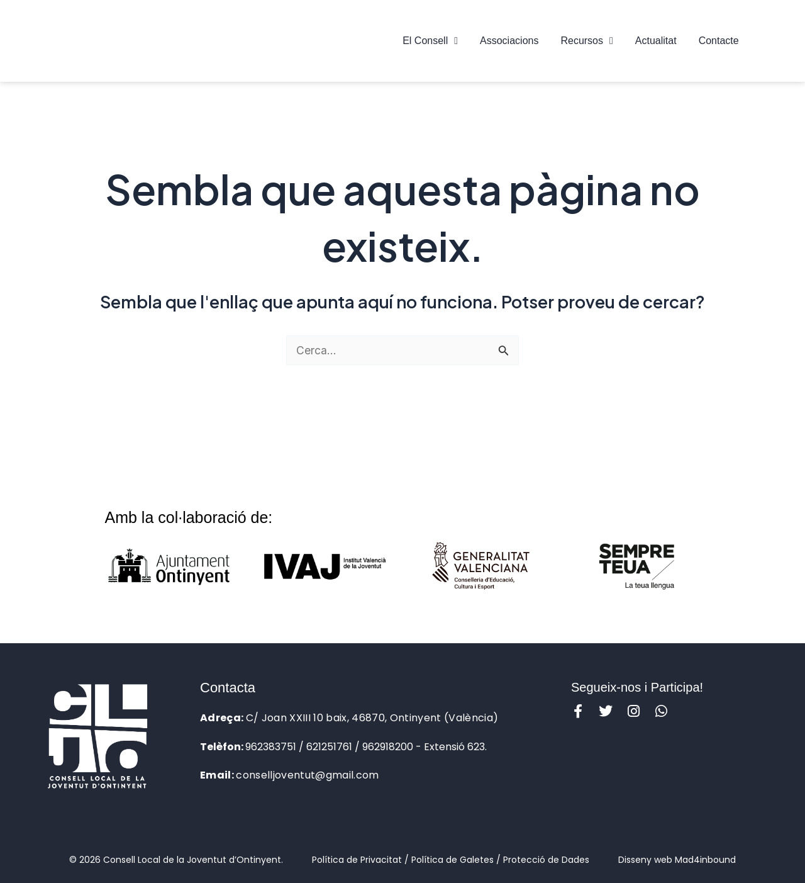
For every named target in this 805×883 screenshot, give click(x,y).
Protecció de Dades (546, 859)
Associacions (509, 40)
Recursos (586, 41)
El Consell (430, 41)
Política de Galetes (452, 859)
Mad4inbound (705, 859)
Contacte (719, 40)
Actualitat (656, 40)
